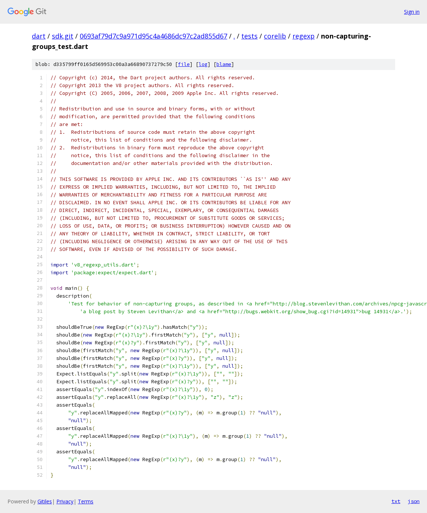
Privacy (64, 501)
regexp (303, 36)
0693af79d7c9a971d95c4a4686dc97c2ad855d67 (153, 36)
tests (249, 36)
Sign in (412, 11)
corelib (275, 36)
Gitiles (44, 501)
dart (39, 36)
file (184, 64)
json (414, 501)
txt (395, 501)
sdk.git (62, 36)
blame (223, 64)
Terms (85, 501)
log (203, 64)
